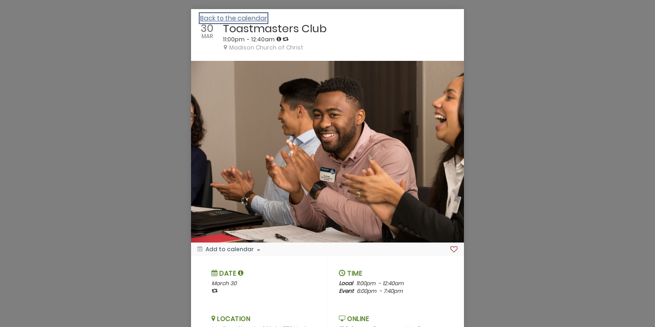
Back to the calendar (233, 18)
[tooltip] (279, 39)
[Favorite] (454, 249)
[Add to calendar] (229, 249)
